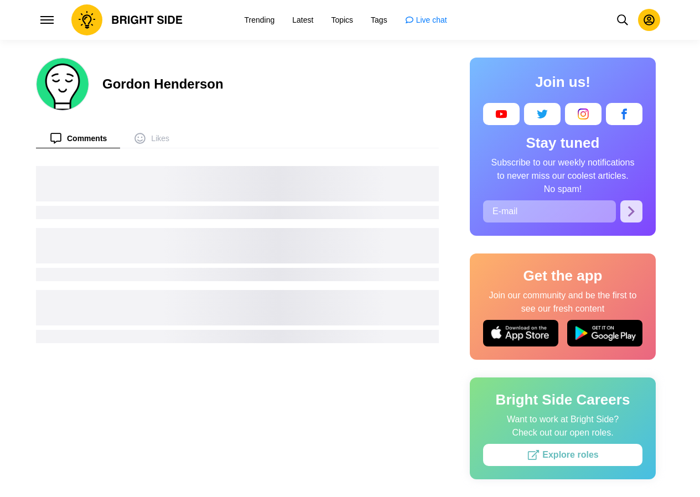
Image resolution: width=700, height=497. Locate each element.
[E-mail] (549, 211)
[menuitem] (78, 138)
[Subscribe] (631, 211)
